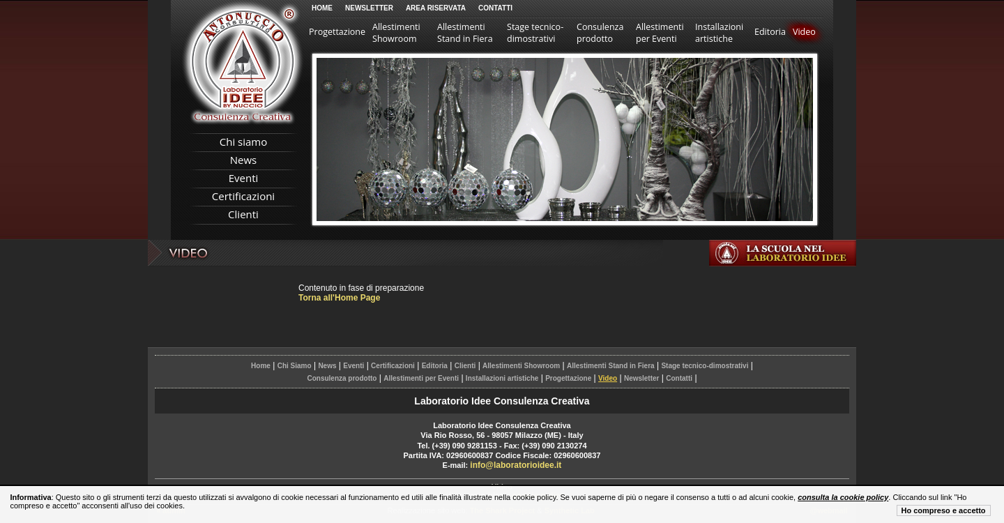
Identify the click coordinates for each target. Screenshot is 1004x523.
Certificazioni (243, 196)
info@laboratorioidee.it (515, 465)
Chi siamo (244, 142)
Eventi (244, 178)
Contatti (495, 8)
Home (322, 8)
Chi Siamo (294, 366)
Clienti (243, 214)
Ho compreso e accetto (944, 510)
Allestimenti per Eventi (660, 33)
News (243, 160)
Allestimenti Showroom (396, 33)
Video (804, 32)
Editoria (770, 32)
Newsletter (369, 8)
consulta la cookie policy (843, 497)
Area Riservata (436, 8)
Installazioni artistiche (719, 33)
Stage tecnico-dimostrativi (535, 33)
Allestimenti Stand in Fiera (465, 33)
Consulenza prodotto (600, 33)
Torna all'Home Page (339, 298)
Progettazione (337, 32)
